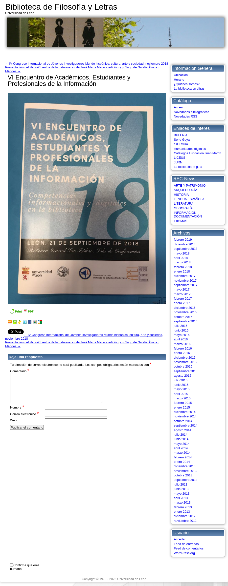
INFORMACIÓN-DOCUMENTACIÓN (188, 214)
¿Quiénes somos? (187, 84)
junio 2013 (181, 489)
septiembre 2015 (185, 371)
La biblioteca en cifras (189, 88)
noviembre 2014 (185, 416)
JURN (178, 162)
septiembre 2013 (185, 480)
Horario (179, 79)
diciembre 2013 (185, 466)
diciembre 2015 (185, 357)
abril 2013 (181, 498)
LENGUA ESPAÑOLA (189, 199)
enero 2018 (182, 271)
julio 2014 (180, 434)
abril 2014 (181, 448)
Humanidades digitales (190, 149)
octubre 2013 (183, 475)
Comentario (19, 371)
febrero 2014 (183, 457)
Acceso (179, 107)
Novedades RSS (185, 116)
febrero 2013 (183, 507)
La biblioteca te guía (188, 167)
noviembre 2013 (185, 471)
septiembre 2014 (185, 425)
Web (13, 426)
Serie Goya (182, 139)
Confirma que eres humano (24, 567)
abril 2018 (181, 258)
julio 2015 (180, 380)
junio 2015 (181, 385)
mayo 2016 (181, 335)
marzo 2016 (182, 344)
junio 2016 (181, 330)
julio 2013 (180, 484)
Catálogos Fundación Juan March (197, 153)
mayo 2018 (181, 253)
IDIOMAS (180, 221)
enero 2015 (182, 407)
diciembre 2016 (185, 308)
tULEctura (181, 144)
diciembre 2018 (185, 244)
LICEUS (179, 157)
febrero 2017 (183, 298)
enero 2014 (182, 462)
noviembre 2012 (185, 521)
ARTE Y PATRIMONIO (189, 185)
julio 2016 (180, 326)
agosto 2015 (182, 375)
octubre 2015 (183, 366)
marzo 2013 (182, 502)
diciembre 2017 (185, 276)
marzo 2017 (182, 294)
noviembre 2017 (185, 280)
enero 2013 (182, 511)
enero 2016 (182, 353)
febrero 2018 (183, 267)
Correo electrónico (24, 420)
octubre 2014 (183, 421)
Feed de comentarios (189, 548)
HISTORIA (181, 194)
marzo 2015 (182, 398)
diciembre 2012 (185, 516)
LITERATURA (183, 203)
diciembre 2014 (185, 412)
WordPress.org (184, 553)
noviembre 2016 (185, 312)
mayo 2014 (181, 444)
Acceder (179, 539)
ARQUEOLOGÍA (185, 190)
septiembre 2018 (185, 249)
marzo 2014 (182, 452)
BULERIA (180, 135)
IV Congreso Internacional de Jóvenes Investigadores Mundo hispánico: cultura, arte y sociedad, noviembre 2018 (86, 63)
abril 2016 (181, 339)
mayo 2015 (181, 389)
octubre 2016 (183, 317)
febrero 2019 (183, 239)
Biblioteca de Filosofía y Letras (61, 6)
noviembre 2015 (185, 362)
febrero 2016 (183, 348)
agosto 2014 (182, 430)
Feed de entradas (186, 544)
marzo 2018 (182, 262)
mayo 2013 (181, 493)
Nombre (17, 413)
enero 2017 (182, 303)
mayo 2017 (181, 289)
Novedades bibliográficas (191, 112)
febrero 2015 (183, 403)
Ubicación (181, 75)
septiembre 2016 (185, 321)
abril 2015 (181, 394)
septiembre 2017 (185, 285)
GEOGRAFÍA (183, 208)
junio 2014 (181, 439)
